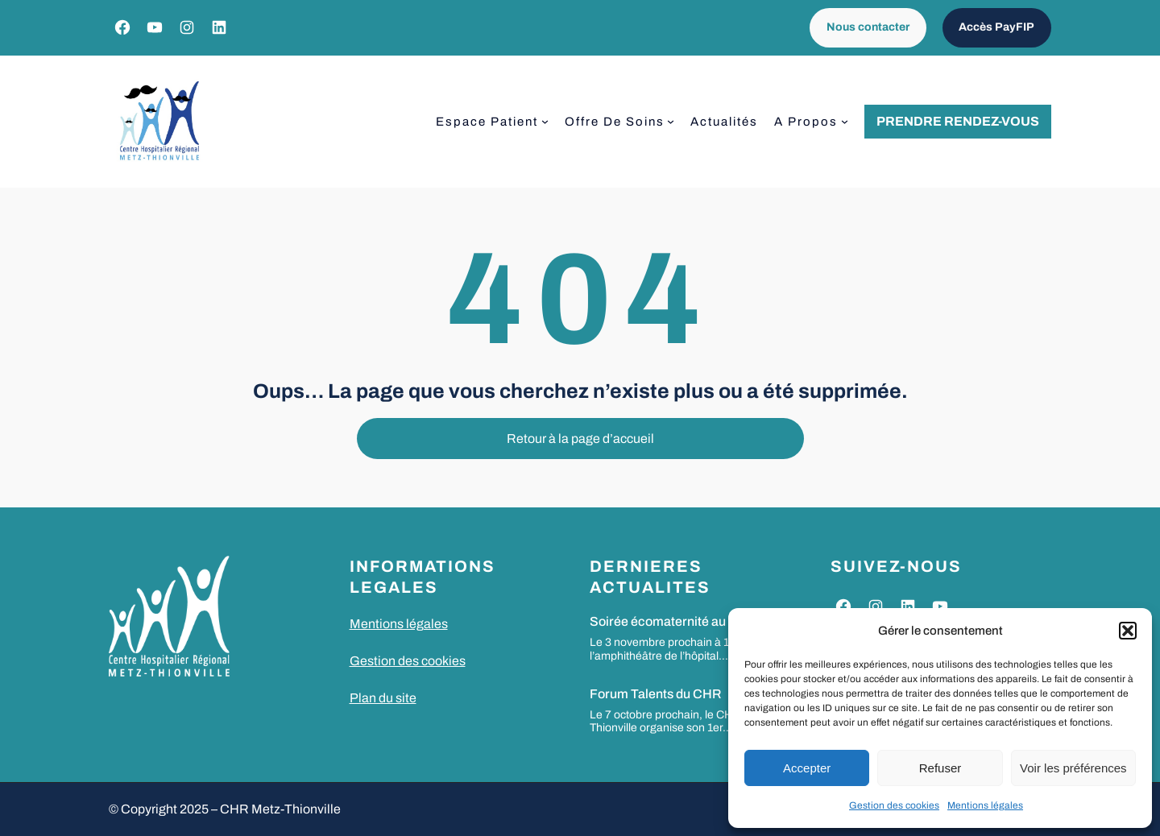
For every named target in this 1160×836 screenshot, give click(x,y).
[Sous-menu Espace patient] (545, 121)
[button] (1128, 631)
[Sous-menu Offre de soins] (670, 121)
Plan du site (383, 698)
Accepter (807, 768)
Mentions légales (985, 805)
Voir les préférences (1073, 768)
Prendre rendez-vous (957, 121)
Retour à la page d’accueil (580, 438)
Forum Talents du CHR (656, 694)
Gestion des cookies (894, 805)
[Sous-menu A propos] (844, 121)
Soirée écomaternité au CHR (673, 621)
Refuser (940, 768)
